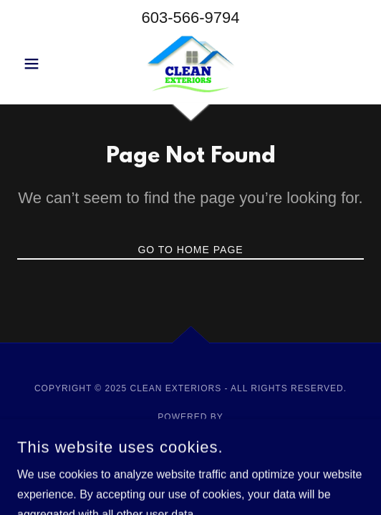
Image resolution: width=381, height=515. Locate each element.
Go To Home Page (190, 249)
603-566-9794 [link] (190, 17)
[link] (191, 63)
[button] (43, 63)
